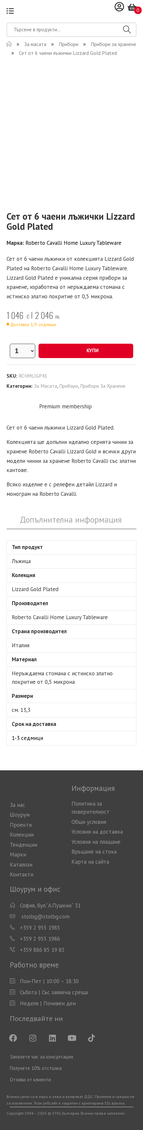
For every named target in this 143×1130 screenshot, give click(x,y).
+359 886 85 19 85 (42, 949)
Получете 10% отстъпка (36, 1068)
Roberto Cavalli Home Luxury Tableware (73, 242)
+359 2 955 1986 (40, 938)
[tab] (71, 519)
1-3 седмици (27, 738)
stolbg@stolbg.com (45, 916)
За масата (45, 386)
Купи (86, 350)
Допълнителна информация (71, 519)
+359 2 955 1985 (40, 927)
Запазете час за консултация (41, 1056)
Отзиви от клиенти (30, 1079)
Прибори (68, 386)
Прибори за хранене (102, 386)
